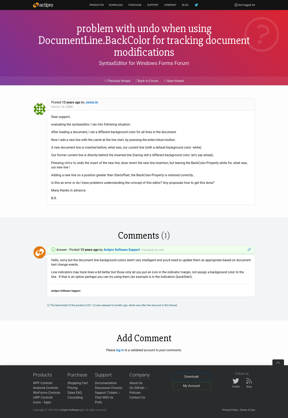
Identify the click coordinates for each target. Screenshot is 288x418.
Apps (47, 402)
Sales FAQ (75, 393)
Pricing (73, 388)
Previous (117, 81)
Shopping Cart (78, 383)
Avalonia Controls (45, 388)
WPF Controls (42, 383)
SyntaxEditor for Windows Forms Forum (144, 63)
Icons (37, 402)
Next (174, 81)
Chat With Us (104, 397)
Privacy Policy (230, 409)
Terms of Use (247, 409)
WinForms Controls (46, 393)
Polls (98, 402)
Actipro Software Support (122, 250)
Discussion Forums (108, 388)
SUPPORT (152, 4)
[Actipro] (43, 5)
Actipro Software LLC (72, 409)
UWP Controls (43, 397)
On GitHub (138, 388)
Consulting (75, 397)
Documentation (106, 383)
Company (139, 375)
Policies (135, 393)
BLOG (185, 4)
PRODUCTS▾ (96, 4)
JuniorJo (91, 102)
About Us (135, 383)
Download (191, 377)
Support (103, 375)
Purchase (77, 375)
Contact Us (137, 397)
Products (42, 375)
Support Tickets (107, 393)
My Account (191, 386)
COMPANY (170, 4)
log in (120, 350)
